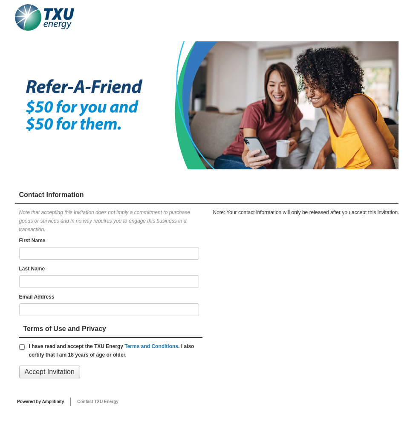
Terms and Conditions (151, 346)
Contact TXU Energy (97, 401)
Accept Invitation (50, 371)
